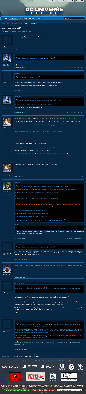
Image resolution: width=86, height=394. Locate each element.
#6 (82, 176)
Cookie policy (43, 392)
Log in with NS (70, 0)
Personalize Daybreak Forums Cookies (69, 390)
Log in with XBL (61, 0)
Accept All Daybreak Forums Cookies (17, 390)
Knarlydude (5, 191)
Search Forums (6, 21)
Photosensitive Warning (53, 360)
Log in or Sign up (51, 0)
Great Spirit (5, 64)
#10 (82, 315)
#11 (82, 349)
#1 (82, 49)
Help (39, 18)
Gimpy (4, 127)
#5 (82, 158)
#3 (82, 90)
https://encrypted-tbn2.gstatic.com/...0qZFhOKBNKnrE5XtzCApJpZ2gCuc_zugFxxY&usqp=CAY (38, 125)
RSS (69, 361)
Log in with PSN (79, 0)
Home (5, 18)
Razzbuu (5, 174)
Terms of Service (42, 360)
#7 (65, 238)
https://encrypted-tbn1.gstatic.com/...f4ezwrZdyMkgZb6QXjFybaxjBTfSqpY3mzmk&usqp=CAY (38, 131)
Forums (13, 18)
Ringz (25, 31)
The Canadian (6, 274)
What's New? (15, 21)
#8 (82, 259)
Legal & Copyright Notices (24, 360)
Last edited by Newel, (76, 67)
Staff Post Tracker (27, 18)
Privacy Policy (35, 360)
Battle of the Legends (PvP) (14, 31)
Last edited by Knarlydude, (75, 238)
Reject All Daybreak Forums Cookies (43, 390)
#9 (82, 277)
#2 (67, 67)
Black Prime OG (7, 253)
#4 (67, 112)
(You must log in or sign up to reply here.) (75, 353)
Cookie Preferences (63, 360)
